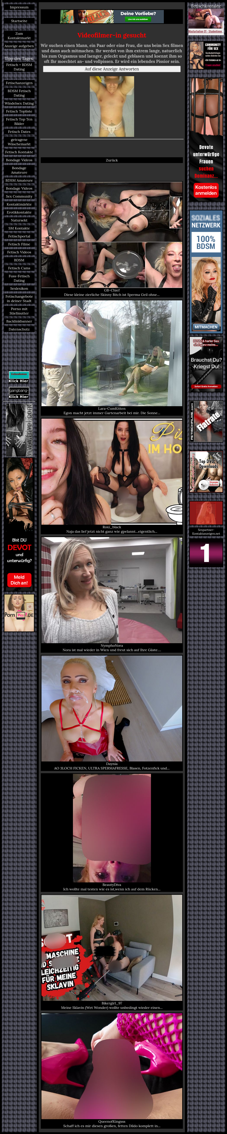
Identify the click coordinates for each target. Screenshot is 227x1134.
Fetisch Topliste (19, 111)
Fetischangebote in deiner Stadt (19, 298)
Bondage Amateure (19, 170)
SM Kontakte (19, 228)
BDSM (19, 260)
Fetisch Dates (19, 131)
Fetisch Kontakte (19, 152)
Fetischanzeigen (19, 83)
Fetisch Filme (19, 244)
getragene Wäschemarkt (19, 141)
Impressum (19, 7)
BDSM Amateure (19, 180)
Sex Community (19, 196)
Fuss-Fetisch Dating (19, 278)
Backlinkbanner (19, 321)
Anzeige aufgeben (19, 46)
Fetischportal (19, 236)
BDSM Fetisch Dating (19, 93)
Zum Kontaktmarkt (19, 35)
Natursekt (19, 220)
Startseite (19, 21)
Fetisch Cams (19, 268)
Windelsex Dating (19, 103)
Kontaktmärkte (19, 204)
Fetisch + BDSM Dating (19, 66)
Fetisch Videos (19, 252)
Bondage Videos (19, 160)
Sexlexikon (19, 288)
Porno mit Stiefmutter (19, 311)
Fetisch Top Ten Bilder (19, 121)
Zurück (112, 160)
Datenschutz (19, 329)
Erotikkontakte (19, 212)
